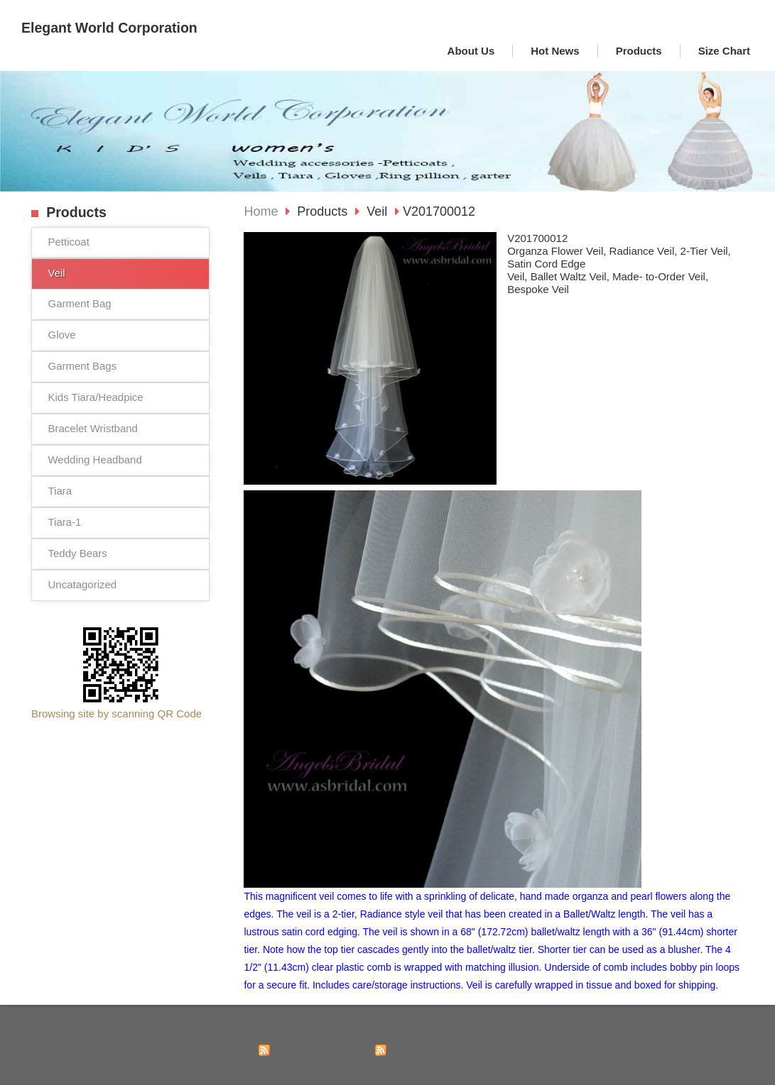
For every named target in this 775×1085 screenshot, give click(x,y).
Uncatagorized (82, 584)
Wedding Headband (94, 459)
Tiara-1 (64, 522)
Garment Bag (79, 303)
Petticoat (68, 242)
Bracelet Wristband (92, 428)
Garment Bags (82, 366)
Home (261, 211)
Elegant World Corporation (109, 27)
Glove (61, 335)
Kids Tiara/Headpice (95, 397)
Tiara (60, 491)
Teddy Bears (77, 553)
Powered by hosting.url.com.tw (688, 1066)
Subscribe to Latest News (321, 1050)
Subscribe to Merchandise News (451, 1050)
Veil (56, 273)
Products (324, 211)
